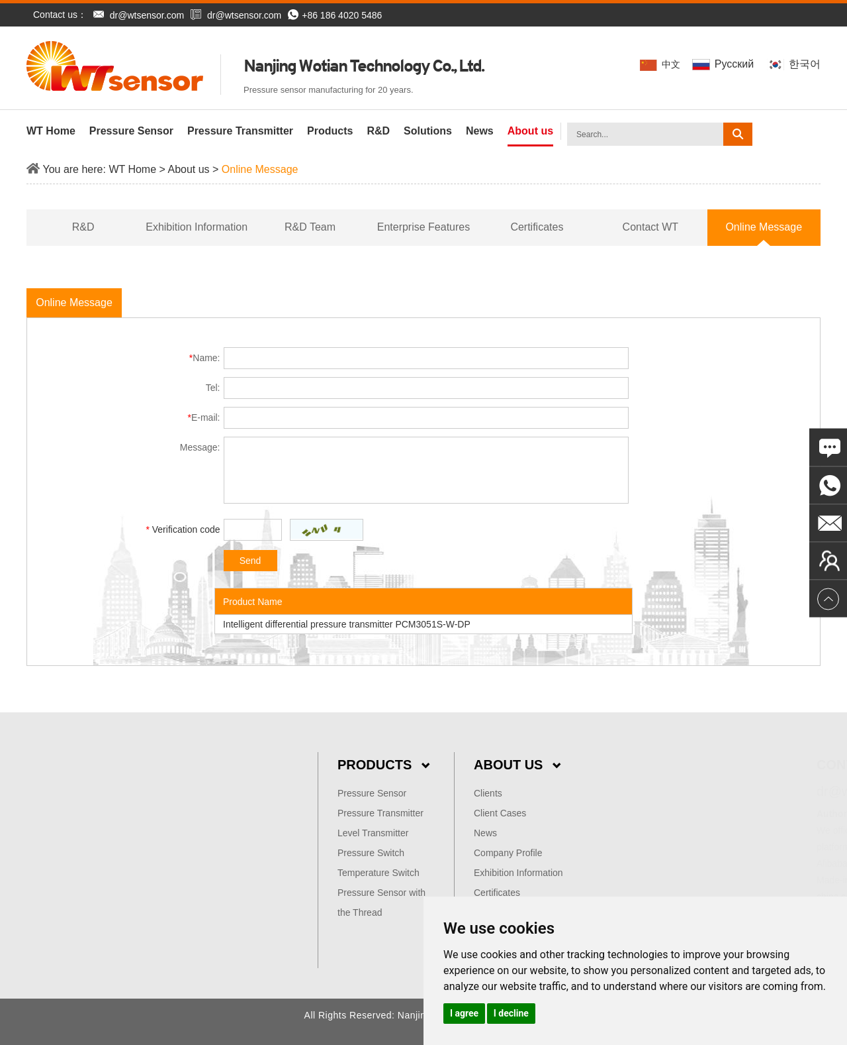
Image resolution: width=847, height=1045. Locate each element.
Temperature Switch (378, 872)
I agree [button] (464, 1013)
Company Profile (508, 853)
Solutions (428, 131)
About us (530, 131)
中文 (661, 65)
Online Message (260, 169)
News (480, 131)
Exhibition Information (196, 227)
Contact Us (777, 764)
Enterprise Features (423, 227)
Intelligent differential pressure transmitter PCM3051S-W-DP (346, 624)
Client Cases (500, 813)
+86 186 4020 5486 (335, 15)
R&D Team (310, 227)
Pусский (724, 64)
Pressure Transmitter (240, 131)
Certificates (536, 227)
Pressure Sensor (131, 131)
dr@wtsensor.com (147, 15)
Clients (488, 793)
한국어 (794, 64)
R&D (378, 131)
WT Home (50, 131)
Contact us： (60, 14)
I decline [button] (511, 1013)
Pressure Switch (370, 853)
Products (330, 131)
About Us (517, 764)
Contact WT (650, 227)
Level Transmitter (372, 833)
